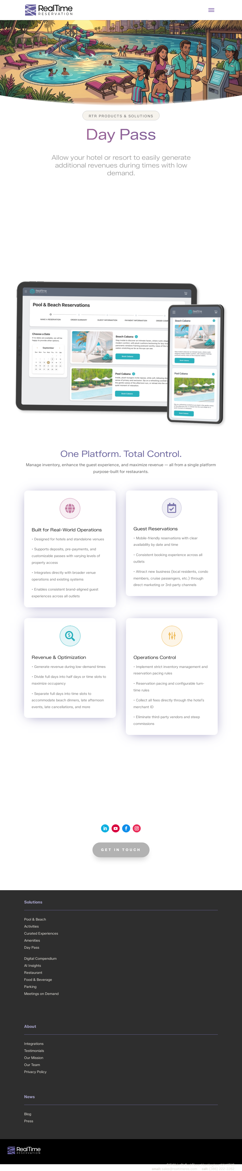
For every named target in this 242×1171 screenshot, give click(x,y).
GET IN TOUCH (121, 850)
